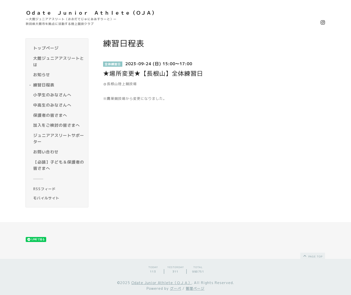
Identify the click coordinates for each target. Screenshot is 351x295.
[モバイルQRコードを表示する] (58, 198)
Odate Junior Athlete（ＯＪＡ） (161, 282)
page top (312, 255)
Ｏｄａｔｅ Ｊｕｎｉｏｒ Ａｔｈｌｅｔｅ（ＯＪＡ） (91, 12)
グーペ (175, 288)
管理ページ (195, 288)
